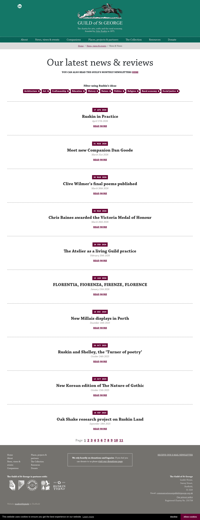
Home (81, 46)
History (92, 91)
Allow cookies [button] (190, 517)
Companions (74, 39)
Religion (132, 91)
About (24, 39)
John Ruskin (101, 31)
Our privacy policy (185, 497)
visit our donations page (110, 461)
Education (77, 91)
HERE (135, 72)
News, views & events (47, 39)
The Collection (134, 39)
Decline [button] (173, 517)
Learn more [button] (88, 517)
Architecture (30, 91)
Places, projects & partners (103, 39)
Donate (172, 39)
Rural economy (149, 91)
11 (121, 440)
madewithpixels (22, 504)
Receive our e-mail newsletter (175, 455)
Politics (118, 91)
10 (116, 440)
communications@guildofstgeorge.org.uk (175, 493)
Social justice (169, 91)
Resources (155, 39)
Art (44, 91)
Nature (104, 91)
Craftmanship (59, 91)
